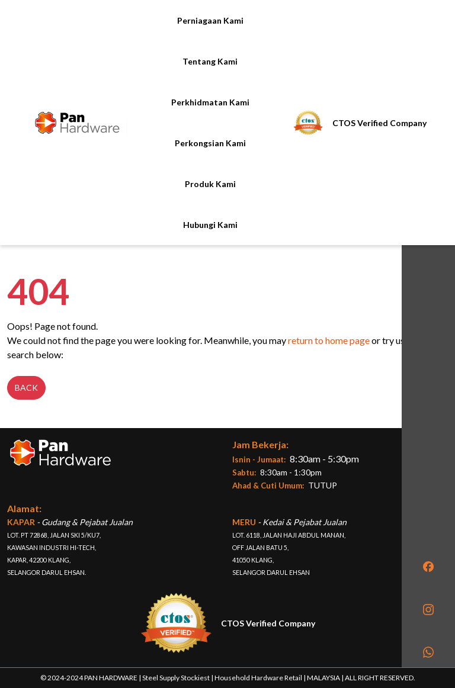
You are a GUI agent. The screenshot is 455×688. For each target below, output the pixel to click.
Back (26, 387)
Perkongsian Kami (210, 143)
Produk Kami (210, 184)
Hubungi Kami (210, 225)
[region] (428, 334)
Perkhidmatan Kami (210, 102)
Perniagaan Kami (210, 20)
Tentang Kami (210, 61)
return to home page (329, 340)
